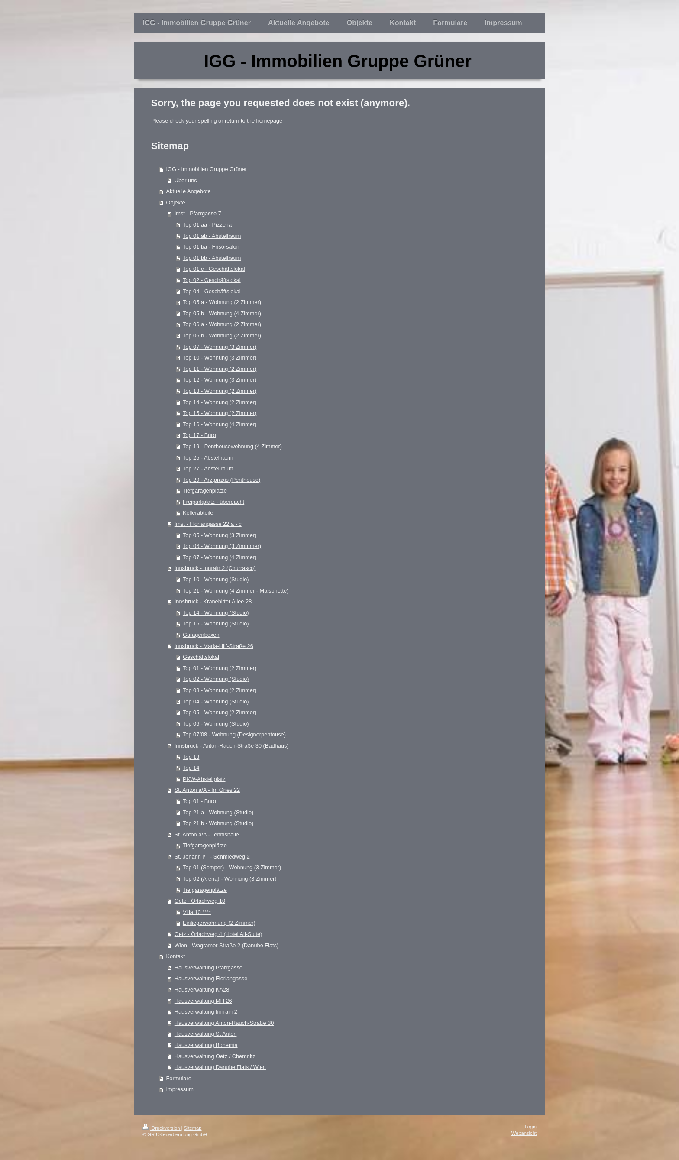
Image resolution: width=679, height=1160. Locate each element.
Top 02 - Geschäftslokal (212, 280)
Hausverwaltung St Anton (206, 1033)
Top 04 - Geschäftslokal (212, 291)
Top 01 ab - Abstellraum (212, 236)
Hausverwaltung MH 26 (203, 1001)
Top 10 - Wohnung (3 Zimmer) (219, 357)
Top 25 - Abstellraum (208, 457)
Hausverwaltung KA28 (202, 989)
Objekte (175, 202)
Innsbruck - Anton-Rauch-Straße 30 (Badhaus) (232, 745)
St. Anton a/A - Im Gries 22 (207, 790)
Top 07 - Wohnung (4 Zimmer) (219, 557)
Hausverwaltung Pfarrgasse (208, 967)
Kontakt (175, 956)
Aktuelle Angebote (188, 191)
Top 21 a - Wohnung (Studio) (218, 812)
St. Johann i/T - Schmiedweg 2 (212, 856)
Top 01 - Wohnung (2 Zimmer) (219, 668)
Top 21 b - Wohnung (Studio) (218, 823)
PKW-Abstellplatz (204, 779)
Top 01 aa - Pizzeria (207, 224)
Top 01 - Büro (199, 801)
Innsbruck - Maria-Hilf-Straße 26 (214, 646)
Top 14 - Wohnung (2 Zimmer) (219, 402)
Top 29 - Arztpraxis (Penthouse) (221, 479)
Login (531, 1126)
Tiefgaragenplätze (205, 490)
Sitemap (193, 1128)
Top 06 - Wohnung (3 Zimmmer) (222, 546)
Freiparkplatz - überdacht (213, 502)
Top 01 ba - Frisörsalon (211, 246)
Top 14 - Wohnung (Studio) (216, 612)
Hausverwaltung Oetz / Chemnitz (215, 1056)
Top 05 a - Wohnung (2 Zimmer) (222, 302)
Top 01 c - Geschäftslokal (214, 269)
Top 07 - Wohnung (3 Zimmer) (219, 346)
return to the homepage (253, 120)
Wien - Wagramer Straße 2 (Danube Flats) (227, 945)
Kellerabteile (198, 512)
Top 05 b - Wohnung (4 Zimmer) (222, 313)
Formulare (178, 1078)
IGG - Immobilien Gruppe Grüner (206, 169)
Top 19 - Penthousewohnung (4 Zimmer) (232, 446)
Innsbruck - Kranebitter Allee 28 (213, 601)
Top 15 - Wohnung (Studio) (216, 623)
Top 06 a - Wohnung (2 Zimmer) (222, 324)
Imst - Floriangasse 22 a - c (208, 524)
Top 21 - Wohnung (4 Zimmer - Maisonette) (235, 590)
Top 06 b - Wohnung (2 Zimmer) (222, 335)
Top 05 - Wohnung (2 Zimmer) (219, 712)
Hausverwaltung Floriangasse (211, 978)
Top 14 (191, 768)
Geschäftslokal (201, 657)
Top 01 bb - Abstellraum (212, 258)
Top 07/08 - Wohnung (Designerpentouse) (234, 734)
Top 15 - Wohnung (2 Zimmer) (219, 413)
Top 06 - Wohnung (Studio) (216, 723)
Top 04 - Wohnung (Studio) (216, 701)
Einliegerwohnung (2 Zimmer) (219, 923)
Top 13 (191, 757)
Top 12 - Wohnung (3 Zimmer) (219, 379)
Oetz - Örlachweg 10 (200, 901)
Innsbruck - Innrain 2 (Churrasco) (215, 568)
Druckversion (161, 1128)
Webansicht (524, 1133)
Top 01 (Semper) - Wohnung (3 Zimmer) (232, 867)
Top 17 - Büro (199, 435)
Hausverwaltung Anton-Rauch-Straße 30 (224, 1023)
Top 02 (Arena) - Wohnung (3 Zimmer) (230, 878)
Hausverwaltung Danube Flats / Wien (220, 1067)
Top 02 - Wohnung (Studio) (216, 679)
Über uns (186, 180)
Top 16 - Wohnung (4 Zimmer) (219, 424)
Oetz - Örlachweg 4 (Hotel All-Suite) (218, 934)
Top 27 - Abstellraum (208, 468)
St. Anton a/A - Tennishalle (207, 834)
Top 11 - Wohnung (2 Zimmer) (219, 369)
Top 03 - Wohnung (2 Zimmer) (219, 690)
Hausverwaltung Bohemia (206, 1045)
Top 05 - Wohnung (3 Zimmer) (219, 535)
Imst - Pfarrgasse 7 (198, 213)
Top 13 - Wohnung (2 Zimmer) (219, 391)
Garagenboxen (201, 635)
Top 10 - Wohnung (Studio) (216, 579)
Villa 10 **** (197, 912)
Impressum (180, 1089)
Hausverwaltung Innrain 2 (206, 1011)
